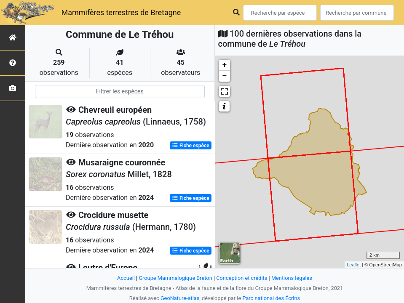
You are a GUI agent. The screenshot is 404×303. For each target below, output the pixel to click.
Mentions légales (291, 278)
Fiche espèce (190, 146)
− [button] (224, 76)
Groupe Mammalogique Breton (175, 278)
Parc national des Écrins (271, 298)
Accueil (126, 278)
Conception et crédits (241, 278)
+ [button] (224, 65)
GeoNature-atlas (180, 298)
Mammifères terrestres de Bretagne (121, 12)
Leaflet (354, 264)
